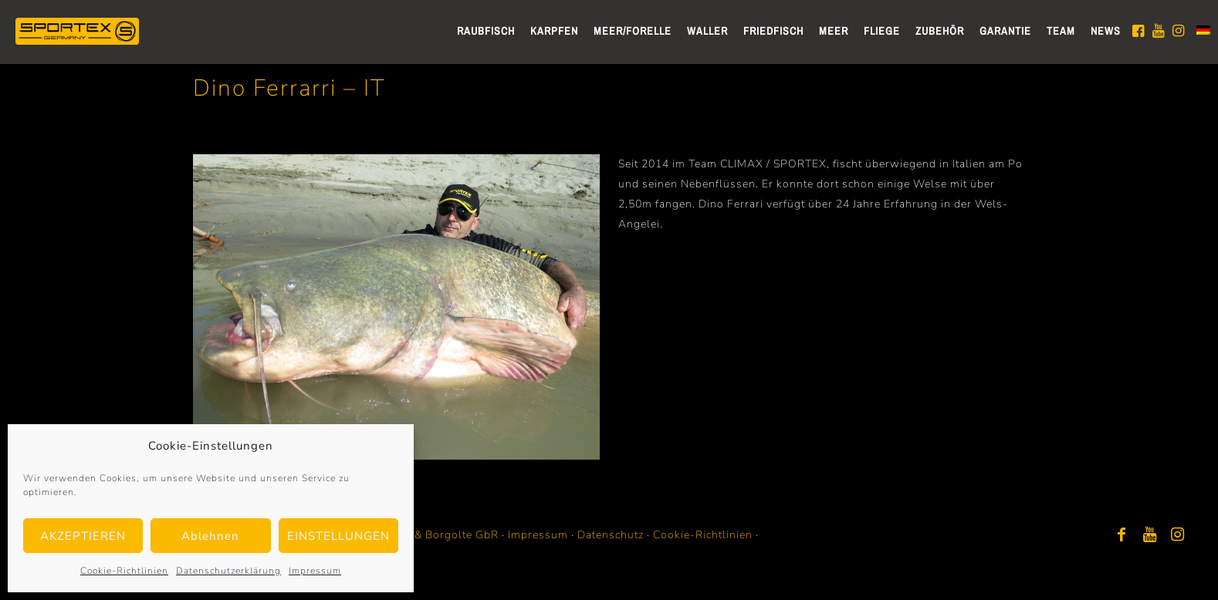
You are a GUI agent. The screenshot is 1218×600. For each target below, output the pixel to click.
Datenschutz (610, 535)
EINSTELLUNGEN (338, 536)
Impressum (315, 571)
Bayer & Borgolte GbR (440, 535)
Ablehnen (210, 536)
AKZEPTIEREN (83, 536)
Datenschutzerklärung (228, 571)
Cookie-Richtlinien (124, 571)
